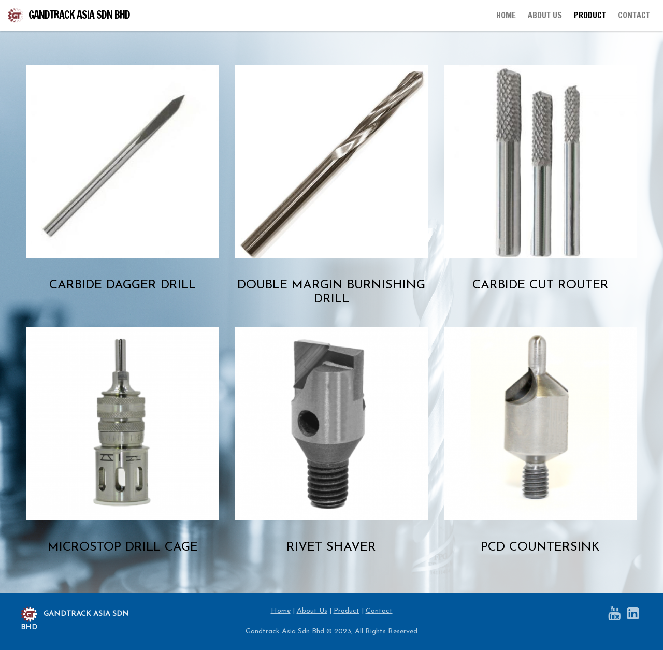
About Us (312, 611)
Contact (379, 611)
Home (281, 611)
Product (346, 611)
